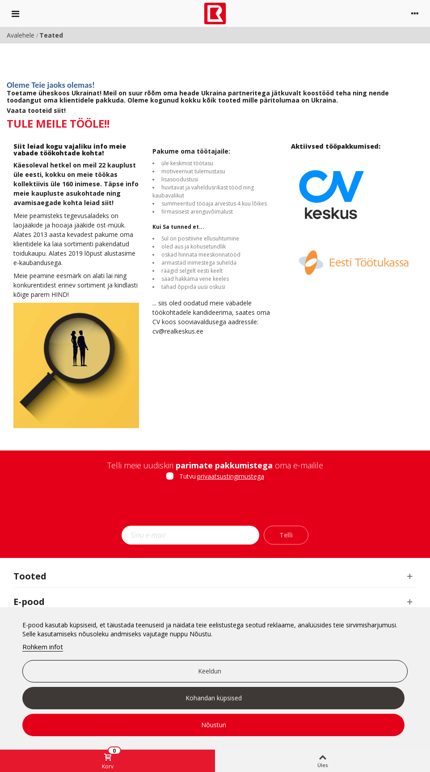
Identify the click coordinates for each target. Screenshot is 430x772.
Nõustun (213, 725)
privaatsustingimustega (230, 476)
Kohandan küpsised (213, 698)
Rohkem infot (42, 646)
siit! (107, 202)
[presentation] (215, 506)
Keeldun (209, 671)
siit (59, 110)
